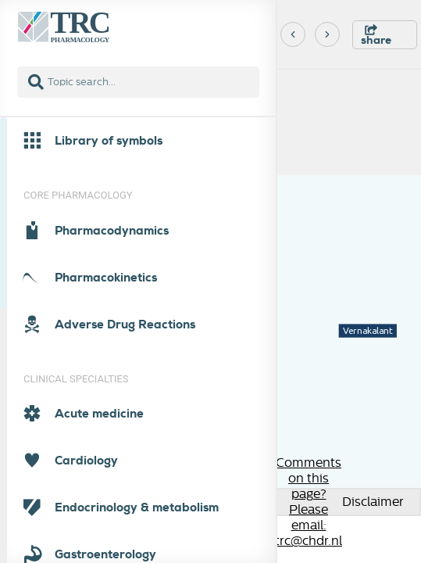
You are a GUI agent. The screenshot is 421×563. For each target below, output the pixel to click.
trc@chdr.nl (308, 541)
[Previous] (292, 34)
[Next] (327, 34)
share (376, 35)
